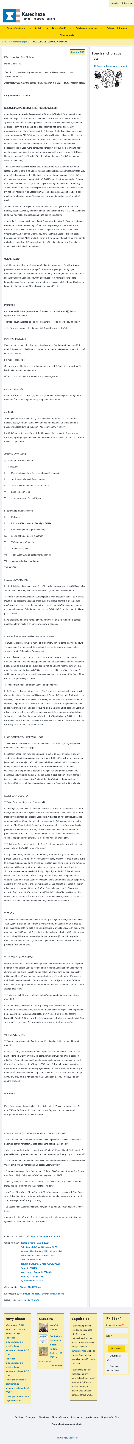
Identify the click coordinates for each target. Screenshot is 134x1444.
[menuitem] (115, 3)
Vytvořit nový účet (114, 1358)
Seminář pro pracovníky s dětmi (56, 1340)
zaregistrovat (78, 1351)
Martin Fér (73, 1438)
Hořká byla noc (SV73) (32, 1276)
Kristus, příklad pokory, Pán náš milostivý (41, 1251)
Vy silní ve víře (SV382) (32, 1281)
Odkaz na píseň (11, 1243)
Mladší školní (34, 1287)
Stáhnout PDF (77, 52)
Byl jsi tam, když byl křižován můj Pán (39, 1247)
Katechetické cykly (13, 1294)
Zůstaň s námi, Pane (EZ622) (35, 1243)
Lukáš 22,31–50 (31, 1300)
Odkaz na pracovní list (14, 1236)
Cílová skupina (11, 1287)
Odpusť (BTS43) (29, 1268)
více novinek (56, 1366)
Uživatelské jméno (113, 1325)
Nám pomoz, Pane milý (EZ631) (36, 1272)
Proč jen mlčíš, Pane (31, 1260)
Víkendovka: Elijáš (15, 1325)
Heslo (107, 1336)
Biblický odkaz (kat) (13, 1300)
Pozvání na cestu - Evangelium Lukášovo (43, 1294)
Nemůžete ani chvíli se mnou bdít (37, 1255)
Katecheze (33, 14)
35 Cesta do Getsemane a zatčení (43, 1236)
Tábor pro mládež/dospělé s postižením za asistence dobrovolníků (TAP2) (17, 1346)
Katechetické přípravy (20, 42)
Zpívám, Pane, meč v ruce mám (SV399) (40, 1264)
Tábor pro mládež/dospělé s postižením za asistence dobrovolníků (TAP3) (17, 1367)
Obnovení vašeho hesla (113, 1368)
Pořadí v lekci (10, 64)
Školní (23, 1287)
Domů (4, 42)
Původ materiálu (11, 57)
